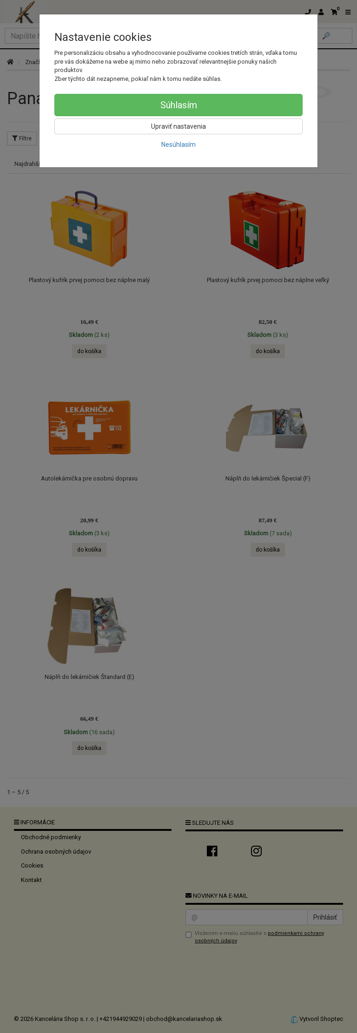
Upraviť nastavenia (178, 126)
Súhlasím (178, 105)
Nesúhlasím (178, 144)
